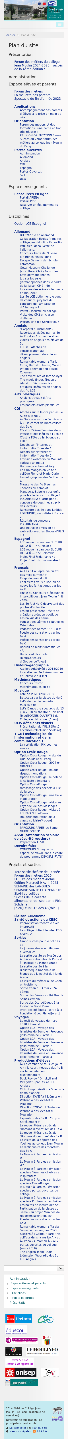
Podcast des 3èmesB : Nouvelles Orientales (42, 623)
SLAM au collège (26, 893)
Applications (25, 106)
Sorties (20, 937)
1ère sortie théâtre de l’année (37, 872)
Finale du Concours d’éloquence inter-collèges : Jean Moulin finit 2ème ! (42, 596)
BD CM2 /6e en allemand (37, 235)
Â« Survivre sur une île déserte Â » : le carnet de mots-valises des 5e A (41, 423)
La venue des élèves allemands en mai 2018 (41, 291)
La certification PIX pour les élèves (38, 746)
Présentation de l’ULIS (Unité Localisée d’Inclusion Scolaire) (40, 728)
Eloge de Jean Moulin (34, 578)
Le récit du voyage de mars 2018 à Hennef (38, 1022)
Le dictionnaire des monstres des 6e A (39, 1149)
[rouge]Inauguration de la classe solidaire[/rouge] (37, 818)
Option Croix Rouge (31, 752)
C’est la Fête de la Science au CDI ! (40, 439)
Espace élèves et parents (33, 84)
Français (21, 567)
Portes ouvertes (28, 150)
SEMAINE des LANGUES (32, 886)
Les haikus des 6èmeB (35, 618)
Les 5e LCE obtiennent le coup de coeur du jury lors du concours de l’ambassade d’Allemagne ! (40, 302)
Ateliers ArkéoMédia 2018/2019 (41, 668)
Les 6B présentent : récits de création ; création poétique (39, 612)
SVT (22, 175)
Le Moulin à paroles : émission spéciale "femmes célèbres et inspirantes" (40, 1172)
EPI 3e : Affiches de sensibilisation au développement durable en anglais (38, 353)
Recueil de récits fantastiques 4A (40, 649)
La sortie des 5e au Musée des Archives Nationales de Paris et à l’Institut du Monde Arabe (41, 959)
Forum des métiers (28, 91)
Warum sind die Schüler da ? (39, 322)
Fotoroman (27, 264)
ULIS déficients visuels (33, 723)
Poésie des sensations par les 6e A (40, 634)
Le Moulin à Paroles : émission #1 (40, 1156)
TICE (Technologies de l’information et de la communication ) (33, 737)
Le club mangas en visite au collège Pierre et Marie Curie (39, 471)
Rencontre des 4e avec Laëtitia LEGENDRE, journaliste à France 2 (41, 513)
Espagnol (26, 168)
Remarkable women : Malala (39, 1226)
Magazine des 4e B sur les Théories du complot (38, 486)
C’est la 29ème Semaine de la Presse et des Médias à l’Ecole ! (41, 432)
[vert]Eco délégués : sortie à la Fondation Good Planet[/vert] (41, 1011)
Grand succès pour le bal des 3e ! (40, 943)
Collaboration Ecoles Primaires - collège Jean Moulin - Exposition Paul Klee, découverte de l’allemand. (41, 244)
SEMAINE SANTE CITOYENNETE (37, 890)
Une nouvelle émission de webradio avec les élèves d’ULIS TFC (42, 531)
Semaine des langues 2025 (38, 1230)
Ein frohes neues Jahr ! (35, 257)
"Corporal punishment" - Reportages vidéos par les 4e (40, 331)
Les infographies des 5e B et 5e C (41, 479)
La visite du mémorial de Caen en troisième (41, 982)
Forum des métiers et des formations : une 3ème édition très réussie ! (40, 128)
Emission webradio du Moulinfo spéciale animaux (41, 461)
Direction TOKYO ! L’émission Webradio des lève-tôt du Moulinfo (40, 1111)
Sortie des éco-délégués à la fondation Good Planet (39, 1004)
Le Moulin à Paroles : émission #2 (40, 1163)
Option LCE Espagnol (30, 223)
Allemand (26, 157)
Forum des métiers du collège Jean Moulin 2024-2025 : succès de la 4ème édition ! (38, 65)
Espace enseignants (28, 187)
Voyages (21, 1017)
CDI (22, 164)
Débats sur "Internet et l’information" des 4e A (35, 446)
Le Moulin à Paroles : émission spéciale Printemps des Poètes (41, 1199)
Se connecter (16, 1427)
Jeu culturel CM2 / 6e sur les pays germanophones (39, 273)
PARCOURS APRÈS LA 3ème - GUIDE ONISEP (39, 829)
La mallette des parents (32, 95)
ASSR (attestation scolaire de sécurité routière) (36, 836)
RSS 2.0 (40, 1431)
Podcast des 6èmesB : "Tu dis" (40, 629)
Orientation (24, 121)
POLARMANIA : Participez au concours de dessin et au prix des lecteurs (40, 502)
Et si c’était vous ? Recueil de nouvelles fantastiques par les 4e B (40, 585)
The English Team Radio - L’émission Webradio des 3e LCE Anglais (39, 1255)
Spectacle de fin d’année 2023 (37, 98)
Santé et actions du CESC (35, 919)
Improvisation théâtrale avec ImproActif (39, 925)
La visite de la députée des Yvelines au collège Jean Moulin (41, 1141)
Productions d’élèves (32, 1060)
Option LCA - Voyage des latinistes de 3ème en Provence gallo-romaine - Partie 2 (41, 1042)
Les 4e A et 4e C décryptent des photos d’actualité (42, 605)
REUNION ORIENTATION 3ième (40, 135)
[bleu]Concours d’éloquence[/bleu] (33, 659)
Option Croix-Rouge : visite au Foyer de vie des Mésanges (40, 804)
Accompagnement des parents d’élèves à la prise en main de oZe (41, 114)
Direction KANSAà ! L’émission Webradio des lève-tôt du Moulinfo (41, 1100)
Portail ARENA (29, 197)
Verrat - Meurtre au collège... (39, 311)
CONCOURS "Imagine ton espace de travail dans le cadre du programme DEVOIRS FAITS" (41, 853)
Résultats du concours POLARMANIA (35, 522)
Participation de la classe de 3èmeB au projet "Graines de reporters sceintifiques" (40, 1212)
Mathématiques (27, 679)
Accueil (10, 35)
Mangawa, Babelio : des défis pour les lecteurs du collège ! (40, 493)
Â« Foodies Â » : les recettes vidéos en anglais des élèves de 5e (42, 340)
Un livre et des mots (34, 654)
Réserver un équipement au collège (39, 206)
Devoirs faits (25, 846)
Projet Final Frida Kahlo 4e (37, 556)
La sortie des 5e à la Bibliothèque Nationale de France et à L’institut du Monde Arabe (41, 972)
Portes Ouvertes (31, 171)
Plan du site (38, 1427)
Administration (23, 77)
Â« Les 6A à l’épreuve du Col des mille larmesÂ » (39, 573)
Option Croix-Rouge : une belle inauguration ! (41, 797)
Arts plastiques (27, 394)
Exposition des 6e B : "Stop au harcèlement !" (40, 1120)
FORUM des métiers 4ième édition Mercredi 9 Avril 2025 (36, 881)
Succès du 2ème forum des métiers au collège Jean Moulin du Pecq (41, 142)
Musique (21, 690)
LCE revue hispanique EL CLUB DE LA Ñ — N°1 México (41, 544)
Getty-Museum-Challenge (37, 267)
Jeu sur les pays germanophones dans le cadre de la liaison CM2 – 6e (40, 282)
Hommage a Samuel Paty (37, 466)
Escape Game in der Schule (38, 260)
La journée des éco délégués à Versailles (39, 950)
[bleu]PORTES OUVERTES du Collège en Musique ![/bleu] (39, 717)
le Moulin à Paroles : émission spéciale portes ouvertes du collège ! (40, 1190)
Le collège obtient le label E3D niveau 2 (41, 932)
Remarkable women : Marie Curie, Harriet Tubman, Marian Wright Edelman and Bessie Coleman (40, 367)
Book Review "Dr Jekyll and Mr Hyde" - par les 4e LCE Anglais (38, 1082)
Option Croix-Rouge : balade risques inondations (39, 771)
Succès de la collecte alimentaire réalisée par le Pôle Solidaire (37, 900)
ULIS (23, 178)
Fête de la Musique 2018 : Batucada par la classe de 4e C (41, 695)
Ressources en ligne (31, 194)
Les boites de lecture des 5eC (40, 1205)
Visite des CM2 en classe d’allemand (37, 316)
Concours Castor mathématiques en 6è (35, 685)
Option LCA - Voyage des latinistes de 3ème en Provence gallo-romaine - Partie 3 (41, 1053)
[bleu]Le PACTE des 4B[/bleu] (36, 908)
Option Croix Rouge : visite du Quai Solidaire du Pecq (40, 757)
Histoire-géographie (31, 665)
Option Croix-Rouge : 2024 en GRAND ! (40, 764)
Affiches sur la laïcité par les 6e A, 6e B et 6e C (41, 414)
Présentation (21, 54)
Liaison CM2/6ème (30, 916)
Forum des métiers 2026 (33, 875)
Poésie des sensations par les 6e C (40, 641)
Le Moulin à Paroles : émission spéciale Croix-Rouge (40, 1181)
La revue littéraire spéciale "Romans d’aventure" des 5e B (41, 1134)
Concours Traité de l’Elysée (38, 253)
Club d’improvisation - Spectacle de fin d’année (42, 1091)
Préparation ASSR (32, 842)
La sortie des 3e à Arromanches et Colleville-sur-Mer (41, 674)
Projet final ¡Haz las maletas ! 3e (40, 562)
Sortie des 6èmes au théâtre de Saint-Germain (41, 997)
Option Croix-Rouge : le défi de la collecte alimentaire (41, 779)
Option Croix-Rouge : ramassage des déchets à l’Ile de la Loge (40, 788)
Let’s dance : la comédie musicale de (36, 703)
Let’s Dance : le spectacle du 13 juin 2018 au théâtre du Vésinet (42, 710)
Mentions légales (18, 1431)
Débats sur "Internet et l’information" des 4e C (35, 453)
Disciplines (19, 216)
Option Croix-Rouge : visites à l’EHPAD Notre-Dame (40, 811)
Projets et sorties (25, 864)
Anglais (25, 160)
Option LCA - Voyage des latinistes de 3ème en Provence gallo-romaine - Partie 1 (41, 1031)
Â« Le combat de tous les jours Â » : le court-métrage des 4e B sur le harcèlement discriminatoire (41, 1069)
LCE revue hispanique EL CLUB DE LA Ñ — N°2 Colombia (41, 551)
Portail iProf (28, 201)
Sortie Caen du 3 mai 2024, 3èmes (38, 990)
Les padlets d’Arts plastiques (39, 405)
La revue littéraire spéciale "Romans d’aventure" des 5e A (41, 1127)
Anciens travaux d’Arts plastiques (35, 399)
